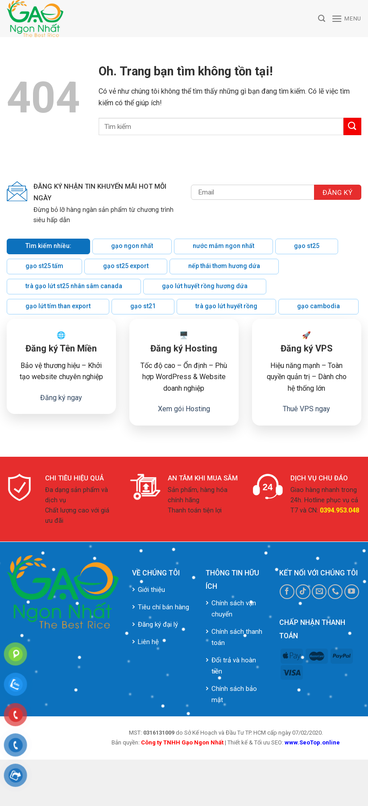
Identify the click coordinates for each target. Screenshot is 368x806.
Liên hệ (148, 642)
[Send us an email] (319, 591)
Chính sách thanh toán (236, 637)
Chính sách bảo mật (234, 694)
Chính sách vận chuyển (233, 608)
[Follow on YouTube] (351, 591)
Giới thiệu (151, 590)
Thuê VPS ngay (306, 409)
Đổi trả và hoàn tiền (233, 665)
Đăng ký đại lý (158, 624)
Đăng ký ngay (61, 397)
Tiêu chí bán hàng (163, 607)
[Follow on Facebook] (287, 591)
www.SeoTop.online (312, 742)
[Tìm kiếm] (321, 18)
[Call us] (335, 591)
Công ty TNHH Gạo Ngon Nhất (182, 742)
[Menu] (346, 18)
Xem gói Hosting (184, 409)
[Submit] (352, 126)
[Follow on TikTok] (303, 591)
